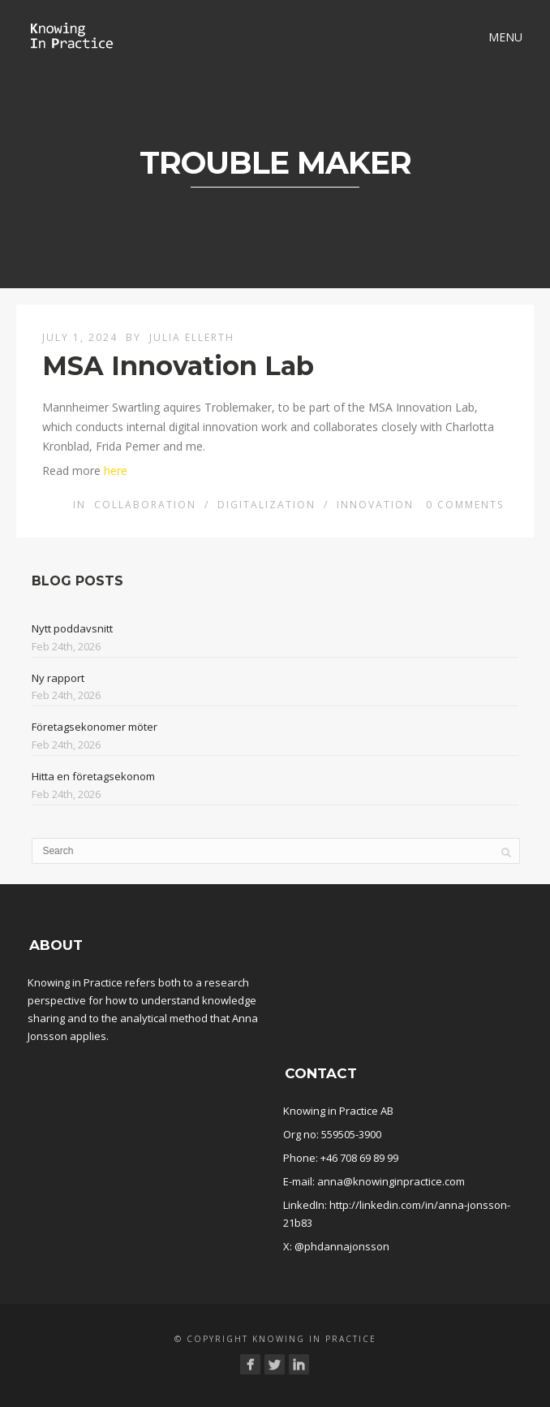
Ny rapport (58, 678)
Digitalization (266, 504)
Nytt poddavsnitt (72, 628)
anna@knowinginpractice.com (391, 1181)
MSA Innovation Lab (178, 366)
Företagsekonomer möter (94, 726)
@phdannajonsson (341, 1246)
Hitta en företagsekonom (93, 776)
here (115, 470)
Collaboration (145, 504)
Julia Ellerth (191, 337)
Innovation (375, 504)
